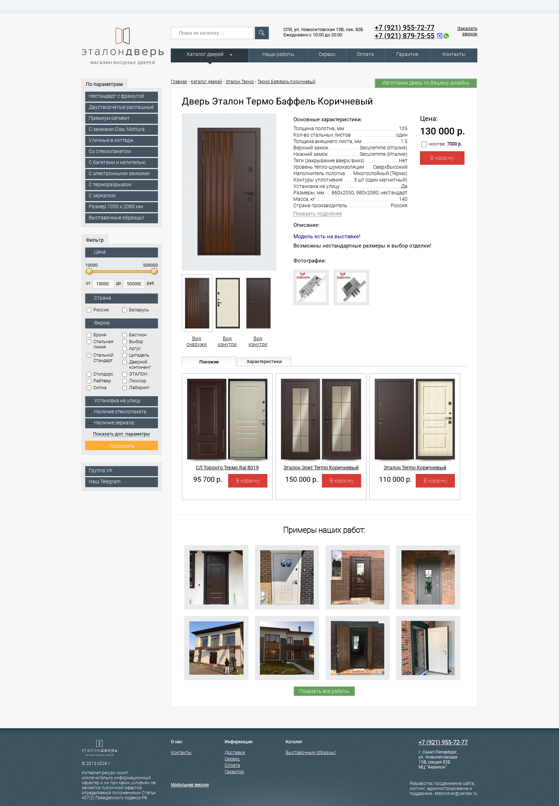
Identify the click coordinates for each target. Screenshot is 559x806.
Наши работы (278, 54)
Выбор (132, 341)
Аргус (131, 348)
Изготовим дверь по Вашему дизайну (426, 83)
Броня (96, 334)
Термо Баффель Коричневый (286, 81)
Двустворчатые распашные (121, 107)
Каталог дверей (205, 54)
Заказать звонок (467, 31)
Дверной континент (136, 364)
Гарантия (407, 54)
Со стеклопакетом (110, 151)
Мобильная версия (190, 784)
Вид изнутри (227, 310)
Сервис (327, 54)
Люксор (134, 380)
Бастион (134, 334)
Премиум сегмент (109, 118)
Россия (98, 309)
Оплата (365, 54)
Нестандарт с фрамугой (116, 96)
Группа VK (101, 470)
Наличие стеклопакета (117, 411)
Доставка (235, 752)
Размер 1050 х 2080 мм (116, 206)
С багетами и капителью (117, 162)
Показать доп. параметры (121, 434)
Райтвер (99, 380)
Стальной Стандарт (100, 357)
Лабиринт (135, 387)
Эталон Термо (240, 81)
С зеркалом (102, 195)
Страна (99, 298)
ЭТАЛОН (134, 374)
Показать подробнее (317, 213)
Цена (97, 252)
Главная (179, 81)
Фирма (99, 323)
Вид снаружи (196, 310)
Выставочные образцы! (116, 217)
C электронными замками (119, 173)
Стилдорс (100, 374)
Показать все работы (324, 691)
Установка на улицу (114, 400)
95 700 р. (207, 479)
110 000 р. (395, 479)
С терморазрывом (110, 184)
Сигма (97, 387)
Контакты (454, 54)
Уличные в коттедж (111, 140)
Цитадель (135, 355)
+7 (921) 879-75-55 (405, 36)
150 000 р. (301, 479)
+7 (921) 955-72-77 (405, 28)
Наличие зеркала (111, 422)
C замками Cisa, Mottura (117, 129)
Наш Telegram (104, 481)
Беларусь (135, 309)
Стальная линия (100, 344)
